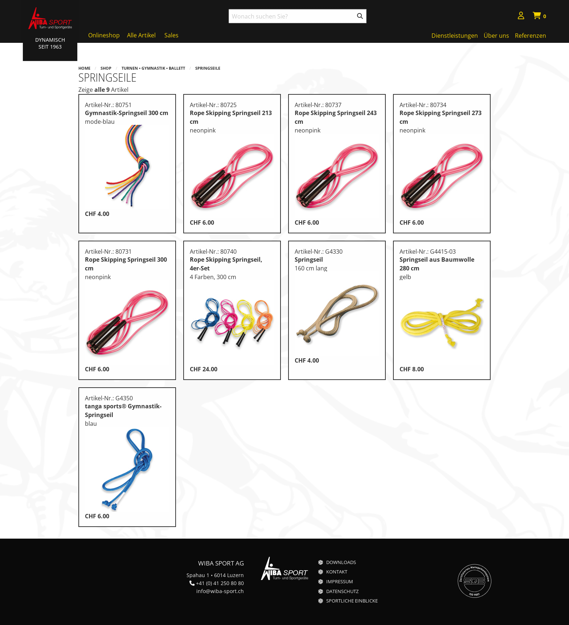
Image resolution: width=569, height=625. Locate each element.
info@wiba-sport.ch (220, 591)
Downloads (341, 562)
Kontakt (336, 571)
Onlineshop (104, 35)
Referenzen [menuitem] (530, 36)
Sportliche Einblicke (352, 601)
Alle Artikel (141, 35)
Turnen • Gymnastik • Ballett (153, 68)
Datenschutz (342, 591)
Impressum (339, 581)
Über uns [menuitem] (496, 36)
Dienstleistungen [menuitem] (454, 36)
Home (84, 68)
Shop (106, 68)
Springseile (207, 68)
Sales (171, 35)
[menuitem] (521, 16)
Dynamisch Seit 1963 (50, 43)
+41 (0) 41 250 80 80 (220, 583)
